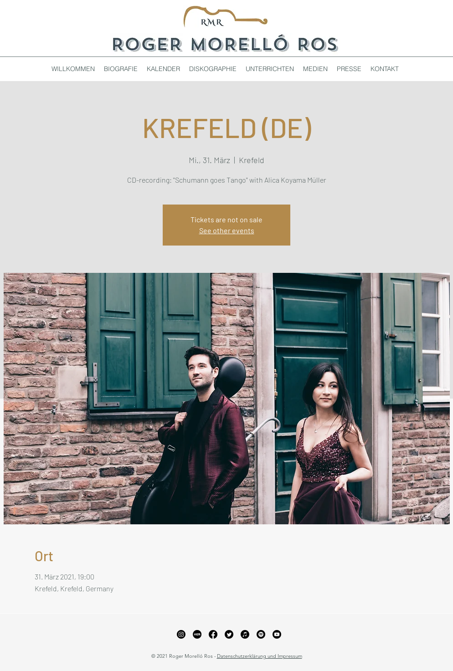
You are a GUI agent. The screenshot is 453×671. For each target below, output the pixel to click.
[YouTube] (277, 634)
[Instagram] (181, 634)
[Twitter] (229, 634)
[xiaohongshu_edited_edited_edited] (197, 634)
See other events (226, 230)
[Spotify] (261, 634)
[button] (213, 69)
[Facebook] (213, 634)
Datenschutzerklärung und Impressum (259, 656)
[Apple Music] (245, 634)
